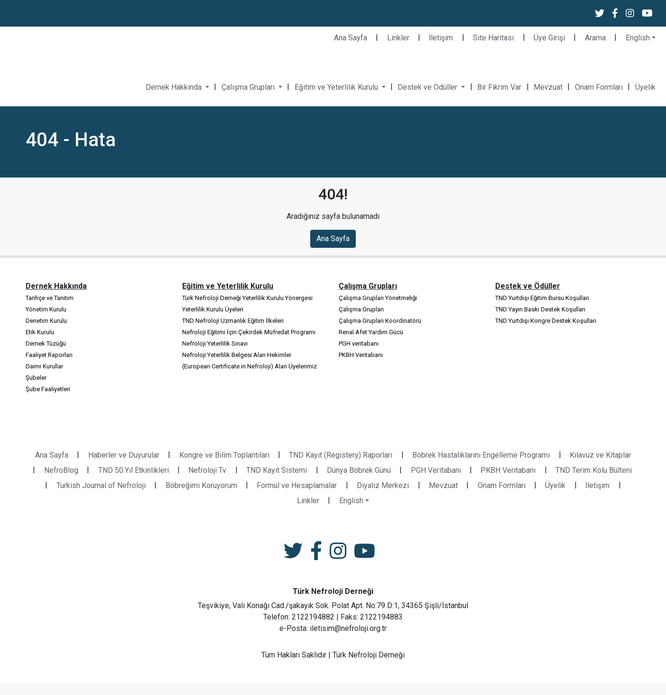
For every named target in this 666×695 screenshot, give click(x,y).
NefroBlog (61, 470)
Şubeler (36, 377)
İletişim (441, 37)
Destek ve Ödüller (428, 87)
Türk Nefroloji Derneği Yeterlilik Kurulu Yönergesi (247, 297)
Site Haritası (493, 37)
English (638, 37)
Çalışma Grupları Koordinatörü (380, 320)
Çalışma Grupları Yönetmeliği (378, 297)
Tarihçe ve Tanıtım (50, 297)
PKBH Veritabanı (361, 354)
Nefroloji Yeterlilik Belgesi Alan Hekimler (236, 354)
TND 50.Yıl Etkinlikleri (133, 470)
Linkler (398, 37)
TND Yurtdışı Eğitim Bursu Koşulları (542, 297)
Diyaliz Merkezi (383, 485)
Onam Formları (599, 87)
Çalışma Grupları (249, 87)
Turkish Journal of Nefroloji (101, 485)
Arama (595, 37)
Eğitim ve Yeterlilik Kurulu (337, 87)
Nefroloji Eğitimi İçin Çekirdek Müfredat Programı (248, 332)
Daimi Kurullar (44, 366)
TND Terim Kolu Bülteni (593, 470)
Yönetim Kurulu (46, 309)
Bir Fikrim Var (499, 87)
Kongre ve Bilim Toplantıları (224, 455)
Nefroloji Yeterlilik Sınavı (215, 343)
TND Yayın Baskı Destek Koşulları (540, 309)
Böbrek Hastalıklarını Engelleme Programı (481, 455)
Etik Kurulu (40, 332)
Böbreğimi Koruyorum (201, 485)
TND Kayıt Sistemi (276, 470)
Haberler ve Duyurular (123, 455)
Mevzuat (548, 87)
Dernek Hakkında (175, 87)
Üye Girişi (549, 37)
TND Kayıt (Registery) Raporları (340, 455)
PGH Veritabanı (436, 470)
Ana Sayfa (350, 37)
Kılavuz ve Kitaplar (600, 455)
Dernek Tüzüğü (46, 343)
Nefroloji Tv (207, 470)
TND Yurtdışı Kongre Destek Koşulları (545, 320)
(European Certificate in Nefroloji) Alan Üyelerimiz (249, 366)
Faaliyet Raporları (49, 354)
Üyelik (645, 87)
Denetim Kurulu (46, 320)
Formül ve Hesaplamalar (297, 485)
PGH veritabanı (359, 343)
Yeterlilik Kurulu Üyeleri (212, 309)
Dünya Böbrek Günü (359, 470)
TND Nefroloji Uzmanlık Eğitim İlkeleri (233, 320)
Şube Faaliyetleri (48, 389)
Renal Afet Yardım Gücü (371, 332)
